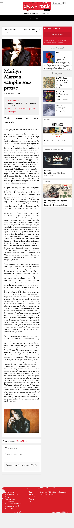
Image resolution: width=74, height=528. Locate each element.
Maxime (7, 94)
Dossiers (36, 13)
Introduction (13, 100)
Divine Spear (60, 108)
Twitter (31, 499)
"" (57, 65)
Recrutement (10, 499)
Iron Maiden (60, 92)
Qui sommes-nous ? (12, 494)
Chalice (59, 105)
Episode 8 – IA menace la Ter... (55, 205)
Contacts (8, 497)
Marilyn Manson (22, 441)
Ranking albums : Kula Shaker (55, 141)
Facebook (32, 497)
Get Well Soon (61, 78)
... (45, 143)
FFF (57, 52)
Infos (43, 13)
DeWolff (47, 171)
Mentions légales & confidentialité (12, 507)
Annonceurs (9, 501)
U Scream (59, 55)
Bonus (49, 13)
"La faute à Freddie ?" (62, 99)
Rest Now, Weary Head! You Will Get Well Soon (63, 82)
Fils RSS (31, 501)
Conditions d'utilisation (13, 504)
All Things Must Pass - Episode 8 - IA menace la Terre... (56, 201)
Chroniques (27, 13)
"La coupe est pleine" (62, 111)
